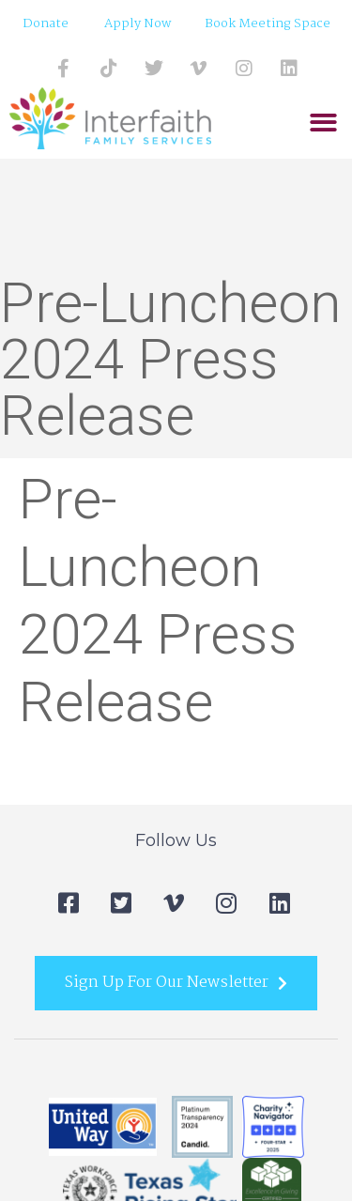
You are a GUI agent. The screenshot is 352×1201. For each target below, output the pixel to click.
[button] (323, 123)
